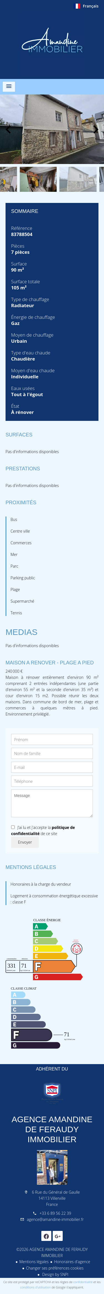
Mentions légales (34, 1261)
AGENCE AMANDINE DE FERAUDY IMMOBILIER (52, 1129)
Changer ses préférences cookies (55, 1268)
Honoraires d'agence (72, 1261)
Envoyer (25, 842)
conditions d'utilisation (35, 1287)
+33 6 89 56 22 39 (55, 1213)
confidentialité (83, 1282)
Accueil (52, 44)
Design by (55, 1274)
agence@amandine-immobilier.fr (55, 1219)
